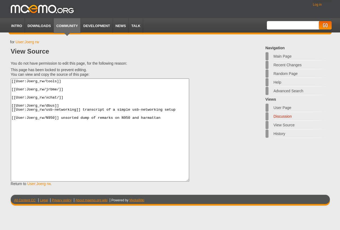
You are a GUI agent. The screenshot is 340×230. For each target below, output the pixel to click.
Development (96, 26)
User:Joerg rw (27, 42)
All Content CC (25, 220)
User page (282, 108)
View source (284, 125)
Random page (286, 73)
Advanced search (289, 91)
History (279, 134)
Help (277, 82)
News (120, 26)
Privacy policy (62, 220)
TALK (136, 26)
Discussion (283, 116)
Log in (317, 4)
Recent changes (288, 65)
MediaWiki (136, 220)
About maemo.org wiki (92, 220)
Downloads (39, 26)
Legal (44, 220)
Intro (16, 26)
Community (67, 26)
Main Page (283, 56)
